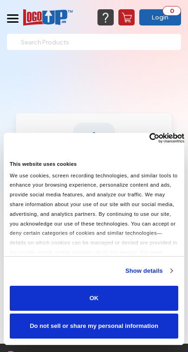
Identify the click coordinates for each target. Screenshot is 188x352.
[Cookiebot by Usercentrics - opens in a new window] (143, 138)
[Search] (94, 42)
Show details (144, 270)
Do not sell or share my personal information (94, 325)
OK (94, 298)
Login (160, 17)
